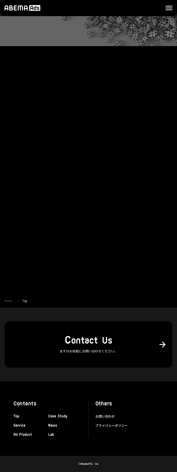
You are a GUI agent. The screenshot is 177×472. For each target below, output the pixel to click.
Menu (166, 8)
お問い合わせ (105, 416)
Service (19, 425)
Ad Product (22, 435)
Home (8, 301)
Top (16, 416)
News (52, 425)
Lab (51, 435)
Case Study (57, 416)
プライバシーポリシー (111, 425)
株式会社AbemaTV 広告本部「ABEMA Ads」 (22, 8)
